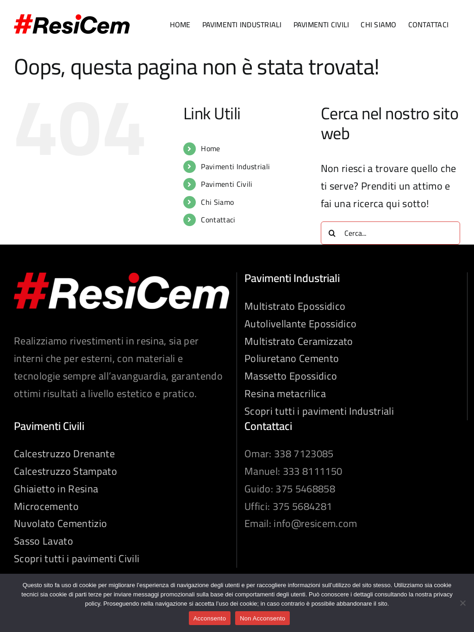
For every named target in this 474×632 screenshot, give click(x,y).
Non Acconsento (262, 618)
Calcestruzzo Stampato (65, 471)
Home (210, 148)
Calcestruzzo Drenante (64, 454)
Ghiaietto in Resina (56, 489)
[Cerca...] (390, 233)
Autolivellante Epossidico (300, 324)
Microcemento (46, 506)
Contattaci (218, 220)
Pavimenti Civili (226, 184)
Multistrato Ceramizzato (298, 341)
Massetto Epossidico (290, 376)
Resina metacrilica (285, 394)
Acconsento (209, 618)
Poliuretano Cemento (291, 359)
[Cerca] (332, 233)
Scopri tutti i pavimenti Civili (76, 559)
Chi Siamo (217, 202)
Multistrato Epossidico (294, 306)
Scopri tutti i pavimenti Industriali (319, 411)
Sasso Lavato (43, 541)
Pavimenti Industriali (235, 166)
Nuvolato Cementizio (60, 524)
